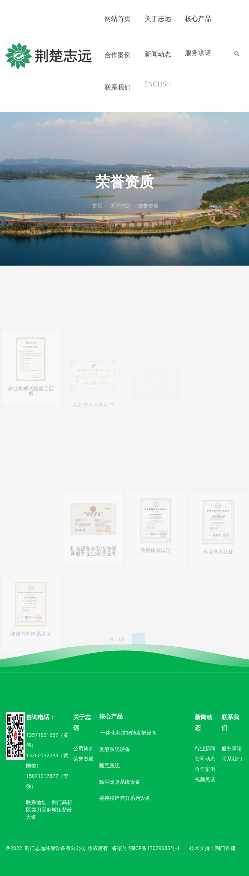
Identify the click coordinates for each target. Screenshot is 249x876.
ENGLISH (157, 75)
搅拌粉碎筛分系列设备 (124, 797)
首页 (97, 206)
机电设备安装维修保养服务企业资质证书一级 (93, 577)
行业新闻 (205, 748)
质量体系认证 (155, 573)
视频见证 (205, 779)
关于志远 (158, 18)
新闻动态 (158, 51)
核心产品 (198, 17)
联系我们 (117, 81)
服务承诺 (198, 48)
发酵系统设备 (114, 749)
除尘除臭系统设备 (119, 781)
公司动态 (205, 758)
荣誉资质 (148, 206)
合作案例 (117, 53)
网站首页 (117, 17)
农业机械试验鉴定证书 (31, 415)
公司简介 (83, 748)
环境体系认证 (218, 573)
